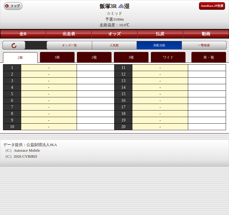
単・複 (208, 57)
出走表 (69, 34)
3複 (131, 57)
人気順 (114, 45)
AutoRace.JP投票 (212, 5)
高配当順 (159, 45)
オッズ (114, 34)
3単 (57, 57)
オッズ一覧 (69, 45)
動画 (206, 34)
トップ (15, 5)
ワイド (168, 57)
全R (23, 34)
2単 (20, 58)
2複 (94, 57)
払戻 (160, 34)
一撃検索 (204, 45)
